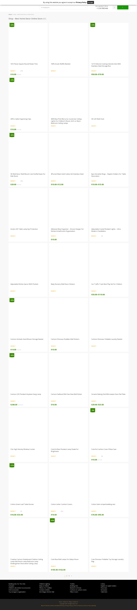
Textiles (72, 584)
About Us (65, 601)
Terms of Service (78, 605)
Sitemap (94, 605)
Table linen (104, 592)
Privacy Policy (68, 605)
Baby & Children (44, 586)
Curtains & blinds (44, 590)
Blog (70, 601)
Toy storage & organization (17, 592)
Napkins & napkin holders (108, 586)
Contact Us (75, 601)
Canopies (11, 586)
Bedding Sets (74, 586)
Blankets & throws (75, 588)
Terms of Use (87, 605)
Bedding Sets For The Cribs (17, 584)
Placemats (104, 588)
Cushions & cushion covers (78, 590)
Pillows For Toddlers (45, 588)
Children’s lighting (44, 584)
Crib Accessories (14, 590)
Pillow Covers (74, 592)
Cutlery (103, 584)
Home (10, 14)
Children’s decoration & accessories (19, 588)
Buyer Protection (45, 605)
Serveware (104, 590)
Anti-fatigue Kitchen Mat (46, 592)
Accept (90, 2)
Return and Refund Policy (57, 605)
